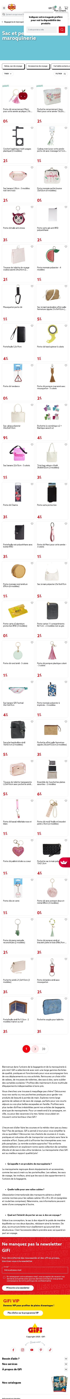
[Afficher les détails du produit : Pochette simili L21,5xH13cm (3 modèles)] (18, 967)
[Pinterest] (41, 1350)
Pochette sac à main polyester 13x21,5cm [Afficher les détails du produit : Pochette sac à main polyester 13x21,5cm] (50, 862)
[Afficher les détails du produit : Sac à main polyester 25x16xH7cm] (52, 571)
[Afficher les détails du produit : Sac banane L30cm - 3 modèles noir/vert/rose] (18, 176)
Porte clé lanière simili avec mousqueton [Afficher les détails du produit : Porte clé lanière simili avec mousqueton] (48, 981)
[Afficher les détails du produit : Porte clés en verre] (18, 888)
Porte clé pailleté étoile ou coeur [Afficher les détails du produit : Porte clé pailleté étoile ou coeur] (17, 861)
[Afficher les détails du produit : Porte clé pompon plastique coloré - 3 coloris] (52, 650)
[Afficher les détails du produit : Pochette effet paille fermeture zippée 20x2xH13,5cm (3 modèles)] (52, 730)
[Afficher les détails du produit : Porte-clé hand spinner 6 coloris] (52, 334)
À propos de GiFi (12, 1369)
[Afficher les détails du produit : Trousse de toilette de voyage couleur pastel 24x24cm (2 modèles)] (18, 255)
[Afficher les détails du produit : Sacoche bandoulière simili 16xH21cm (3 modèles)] (18, 730)
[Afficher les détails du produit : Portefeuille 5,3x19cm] (18, 334)
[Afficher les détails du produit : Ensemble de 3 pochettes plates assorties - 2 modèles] (52, 769)
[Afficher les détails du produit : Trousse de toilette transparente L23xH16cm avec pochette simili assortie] (18, 769)
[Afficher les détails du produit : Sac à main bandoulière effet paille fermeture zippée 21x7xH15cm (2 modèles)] (52, 294)
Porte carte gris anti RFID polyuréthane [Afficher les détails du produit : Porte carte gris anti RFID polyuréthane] (47, 229)
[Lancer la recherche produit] (4, 14)
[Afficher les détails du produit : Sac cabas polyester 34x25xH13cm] (18, 413)
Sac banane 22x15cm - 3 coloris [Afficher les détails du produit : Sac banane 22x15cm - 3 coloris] (16, 466)
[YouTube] (31, 1350)
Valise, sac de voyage (13, 66)
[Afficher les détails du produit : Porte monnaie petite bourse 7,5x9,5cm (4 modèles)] (52, 176)
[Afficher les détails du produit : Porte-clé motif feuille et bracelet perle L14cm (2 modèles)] (52, 809)
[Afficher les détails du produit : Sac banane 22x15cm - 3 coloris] (18, 453)
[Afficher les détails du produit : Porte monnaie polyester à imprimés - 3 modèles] (52, 690)
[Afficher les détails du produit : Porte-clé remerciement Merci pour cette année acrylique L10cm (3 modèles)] (18, 96)
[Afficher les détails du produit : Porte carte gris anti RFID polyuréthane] (52, 215)
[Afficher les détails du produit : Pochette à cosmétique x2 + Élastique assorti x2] (52, 413)
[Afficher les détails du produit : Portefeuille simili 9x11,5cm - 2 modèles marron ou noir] (18, 1007)
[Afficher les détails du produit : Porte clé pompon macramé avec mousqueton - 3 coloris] (52, 373)
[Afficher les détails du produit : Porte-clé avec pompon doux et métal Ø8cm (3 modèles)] (52, 888)
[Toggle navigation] (4, 8)
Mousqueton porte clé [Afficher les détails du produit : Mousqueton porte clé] (12, 307)
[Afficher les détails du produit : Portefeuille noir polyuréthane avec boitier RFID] (18, 532)
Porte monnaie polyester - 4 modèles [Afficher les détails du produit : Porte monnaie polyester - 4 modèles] (49, 269)
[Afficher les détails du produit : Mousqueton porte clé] (18, 294)
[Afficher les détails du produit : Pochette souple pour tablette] (52, 1007)
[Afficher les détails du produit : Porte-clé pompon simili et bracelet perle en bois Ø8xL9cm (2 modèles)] (52, 928)
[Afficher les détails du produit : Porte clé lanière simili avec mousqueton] (52, 967)
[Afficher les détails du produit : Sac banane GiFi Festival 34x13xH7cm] (18, 690)
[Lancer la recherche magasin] (62, 30)
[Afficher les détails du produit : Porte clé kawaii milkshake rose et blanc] (18, 809)
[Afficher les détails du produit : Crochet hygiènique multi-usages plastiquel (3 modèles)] (18, 136)
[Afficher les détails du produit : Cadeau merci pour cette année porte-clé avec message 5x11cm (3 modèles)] (52, 136)
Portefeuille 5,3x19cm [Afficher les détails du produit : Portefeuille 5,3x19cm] (12, 347)
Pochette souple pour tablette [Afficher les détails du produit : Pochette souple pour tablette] (50, 1020)
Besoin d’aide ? (10, 1358)
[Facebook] (13, 1350)
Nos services (9, 1364)
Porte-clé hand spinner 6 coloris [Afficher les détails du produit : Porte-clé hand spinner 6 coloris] (50, 347)
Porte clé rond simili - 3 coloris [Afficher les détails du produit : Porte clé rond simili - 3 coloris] (15, 663)
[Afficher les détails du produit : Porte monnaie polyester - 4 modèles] (52, 255)
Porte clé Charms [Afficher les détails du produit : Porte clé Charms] (10, 505)
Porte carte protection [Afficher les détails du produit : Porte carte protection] (47, 505)
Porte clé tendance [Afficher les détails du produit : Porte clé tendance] (11, 386)
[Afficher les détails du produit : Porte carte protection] (52, 492)
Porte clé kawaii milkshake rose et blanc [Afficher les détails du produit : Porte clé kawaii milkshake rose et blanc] (17, 823)
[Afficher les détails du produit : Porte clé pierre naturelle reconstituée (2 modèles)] (18, 928)
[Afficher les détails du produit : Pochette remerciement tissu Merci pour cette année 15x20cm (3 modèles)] (52, 96)
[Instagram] (22, 1350)
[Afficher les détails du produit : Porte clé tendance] (18, 373)
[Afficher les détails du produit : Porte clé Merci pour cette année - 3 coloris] (52, 532)
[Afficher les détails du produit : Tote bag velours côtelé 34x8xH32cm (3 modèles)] (52, 453)
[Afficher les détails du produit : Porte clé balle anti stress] (18, 215)
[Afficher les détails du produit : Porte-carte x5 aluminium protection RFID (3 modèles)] (18, 611)
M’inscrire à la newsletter (17, 1288)
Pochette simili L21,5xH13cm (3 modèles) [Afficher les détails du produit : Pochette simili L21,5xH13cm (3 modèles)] (16, 981)
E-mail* (6, 1267)
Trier (6, 74)
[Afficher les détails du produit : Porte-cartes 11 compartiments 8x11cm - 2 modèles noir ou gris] (52, 611)
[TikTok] (50, 1350)
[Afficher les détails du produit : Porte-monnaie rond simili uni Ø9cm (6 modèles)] (18, 571)
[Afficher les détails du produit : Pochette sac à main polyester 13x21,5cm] (52, 848)
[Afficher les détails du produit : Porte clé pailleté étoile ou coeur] (18, 848)
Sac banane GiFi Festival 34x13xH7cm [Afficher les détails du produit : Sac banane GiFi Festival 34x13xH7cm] (13, 704)
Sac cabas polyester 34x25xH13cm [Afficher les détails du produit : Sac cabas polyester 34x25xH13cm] (11, 427)
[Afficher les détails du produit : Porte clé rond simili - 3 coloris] (18, 650)
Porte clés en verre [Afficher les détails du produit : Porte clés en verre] (11, 901)
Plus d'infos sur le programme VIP (23, 1313)
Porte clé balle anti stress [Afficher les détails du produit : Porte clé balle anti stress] (14, 228)
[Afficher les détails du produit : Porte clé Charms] (18, 492)
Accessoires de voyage (37, 66)
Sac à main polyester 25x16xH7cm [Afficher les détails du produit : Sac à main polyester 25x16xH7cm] (51, 584)
